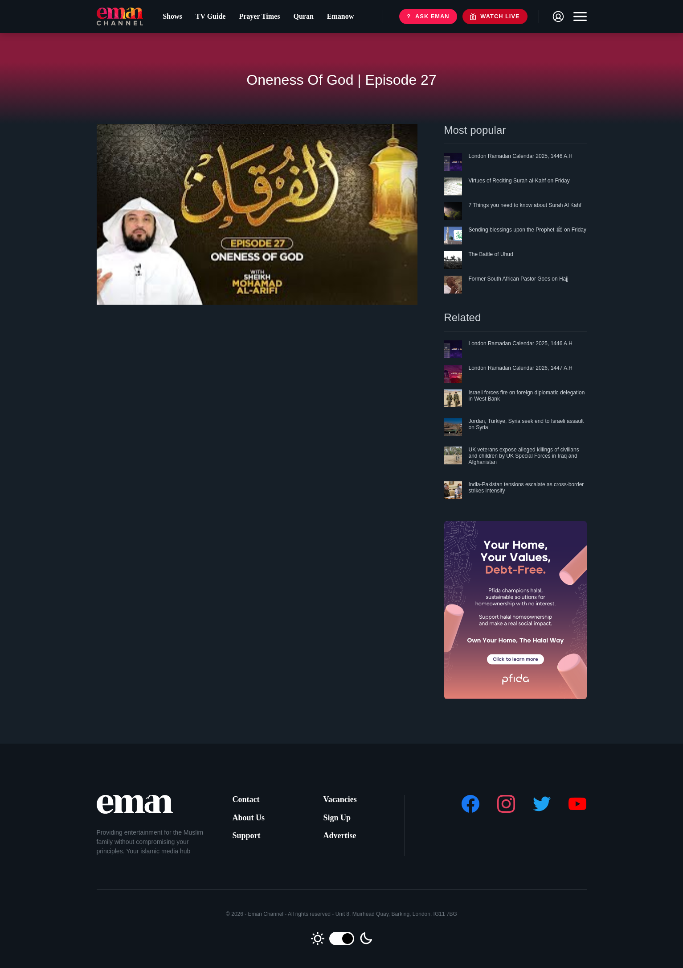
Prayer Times (257, 18)
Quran (301, 18)
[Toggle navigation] (578, 18)
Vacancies (340, 799)
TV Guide (208, 18)
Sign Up (337, 817)
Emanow (338, 18)
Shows (170, 18)
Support (247, 835)
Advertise (339, 835)
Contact (246, 799)
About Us (249, 817)
